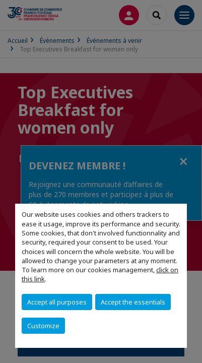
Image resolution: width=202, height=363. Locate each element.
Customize (43, 325)
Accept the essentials (133, 302)
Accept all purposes (57, 302)
